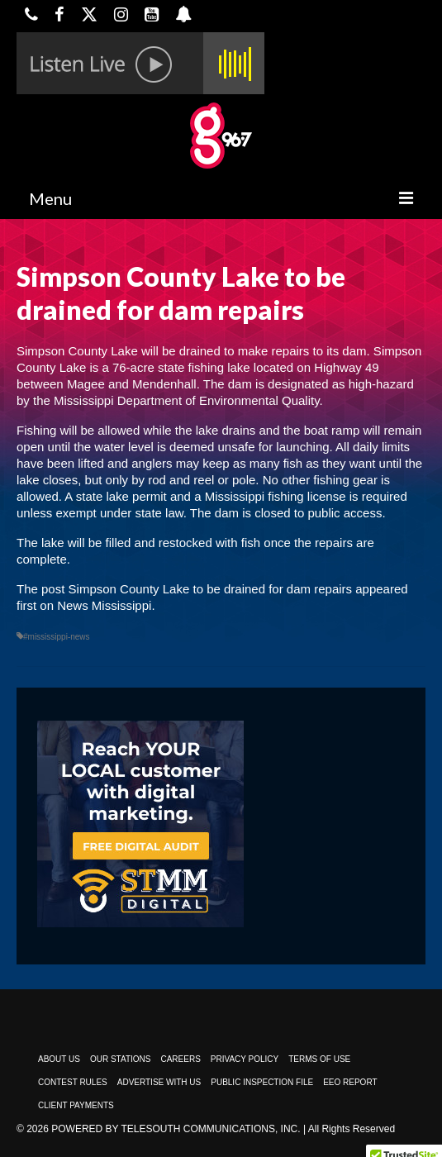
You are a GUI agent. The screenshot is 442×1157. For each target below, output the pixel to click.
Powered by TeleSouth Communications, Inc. (175, 1129)
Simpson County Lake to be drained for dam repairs (211, 589)
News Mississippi (104, 605)
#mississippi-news (56, 636)
